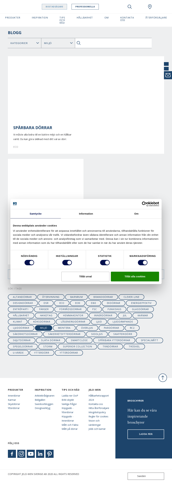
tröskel (134, 346)
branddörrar (103, 296)
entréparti (20, 309)
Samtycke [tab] (36, 213)
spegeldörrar (23, 346)
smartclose (79, 340)
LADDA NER (146, 434)
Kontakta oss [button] (127, 19)
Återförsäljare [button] (156, 17)
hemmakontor (73, 315)
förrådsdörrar (70, 309)
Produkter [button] (12, 17)
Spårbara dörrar (32, 127)
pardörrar (111, 327)
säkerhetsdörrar (25, 334)
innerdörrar (103, 315)
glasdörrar (140, 309)
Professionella (93, 6)
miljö (43, 327)
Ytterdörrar (14, 408)
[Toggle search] (130, 6)
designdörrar (23, 303)
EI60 (93, 303)
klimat (17, 321)
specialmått (149, 340)
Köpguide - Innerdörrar (68, 418)
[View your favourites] (140, 6)
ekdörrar (113, 303)
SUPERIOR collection (77, 346)
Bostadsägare (63, 6)
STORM (47, 346)
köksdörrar (41, 321)
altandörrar (22, 296)
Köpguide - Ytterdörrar (67, 410)
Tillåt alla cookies (134, 276)
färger (44, 309)
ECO (61, 303)
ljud (99, 321)
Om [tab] (136, 213)
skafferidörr (122, 334)
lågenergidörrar (73, 321)
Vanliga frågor (69, 404)
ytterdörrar (69, 352)
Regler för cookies (98, 416)
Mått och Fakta (70, 424)
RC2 (132, 327)
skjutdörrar (22, 340)
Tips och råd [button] (62, 20)
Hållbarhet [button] (85, 17)
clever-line (131, 296)
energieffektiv (141, 303)
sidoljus (97, 334)
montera (64, 327)
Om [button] (106, 17)
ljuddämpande (123, 321)
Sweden (137, 476)
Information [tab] (86, 213)
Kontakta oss (96, 404)
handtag (46, 315)
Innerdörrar (14, 395)
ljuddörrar (21, 327)
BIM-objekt (68, 399)
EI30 (77, 303)
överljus (87, 327)
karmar (143, 315)
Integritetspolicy (97, 412)
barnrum (76, 296)
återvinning (50, 296)
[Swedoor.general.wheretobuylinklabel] (150, 6)
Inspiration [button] (40, 17)
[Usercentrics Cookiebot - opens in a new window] (144, 203)
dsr (46, 303)
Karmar (12, 399)
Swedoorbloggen (44, 404)
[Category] (24, 43)
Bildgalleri (40, 399)
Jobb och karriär (97, 428)
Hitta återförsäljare (99, 408)
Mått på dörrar (70, 428)
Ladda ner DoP (70, 395)
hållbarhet (21, 315)
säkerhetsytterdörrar (64, 334)
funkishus (114, 309)
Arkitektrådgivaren (44, 395)
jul (125, 315)
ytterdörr (41, 352)
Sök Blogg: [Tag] (58, 43)
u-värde (18, 352)
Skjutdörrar (14, 404)
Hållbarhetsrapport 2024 (99, 397)
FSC (94, 309)
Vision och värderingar (95, 422)
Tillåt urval (85, 276)
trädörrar (110, 346)
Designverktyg (42, 408)
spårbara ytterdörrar (114, 340)
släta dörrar (50, 340)
